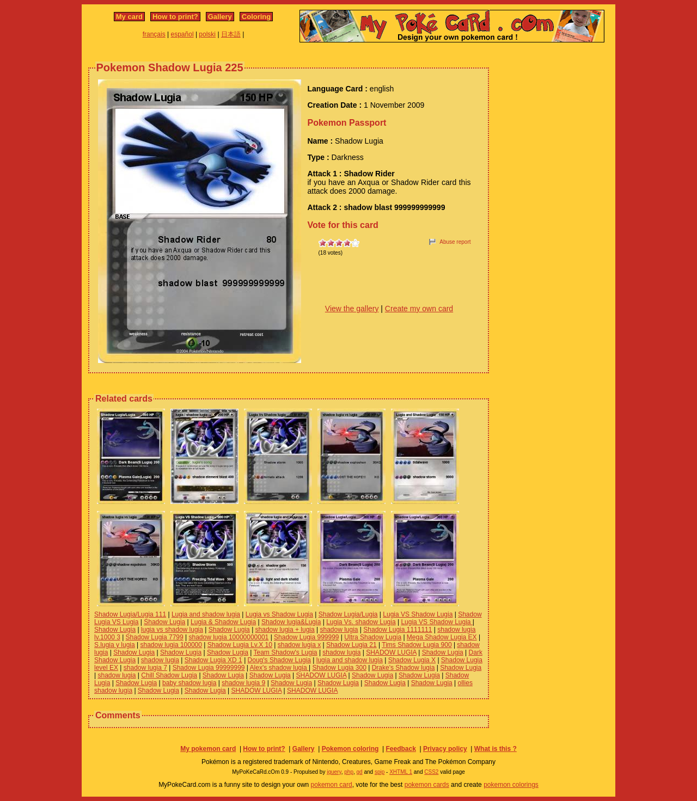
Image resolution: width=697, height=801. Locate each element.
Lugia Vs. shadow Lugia (360, 622)
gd (360, 772)
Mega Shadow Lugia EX (442, 637)
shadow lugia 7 (145, 667)
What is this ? (495, 749)
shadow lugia (339, 629)
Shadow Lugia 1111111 (397, 629)
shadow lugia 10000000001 (229, 637)
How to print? (175, 17)
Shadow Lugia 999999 (306, 637)
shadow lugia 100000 (171, 645)
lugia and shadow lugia (349, 660)
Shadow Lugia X (412, 660)
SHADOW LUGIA (391, 652)
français (154, 34)
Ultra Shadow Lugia (372, 637)
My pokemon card (208, 749)
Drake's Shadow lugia (403, 667)
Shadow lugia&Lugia (291, 622)
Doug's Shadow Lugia (279, 660)
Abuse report (454, 242)
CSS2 (431, 772)
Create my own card (419, 308)
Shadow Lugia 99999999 (209, 667)
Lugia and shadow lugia (206, 614)
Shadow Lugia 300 (339, 667)
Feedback (400, 749)
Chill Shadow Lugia (169, 675)
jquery (334, 772)
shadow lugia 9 (243, 683)
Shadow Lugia (164, 622)
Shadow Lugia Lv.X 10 (239, 645)
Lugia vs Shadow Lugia (279, 614)
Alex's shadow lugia (279, 667)
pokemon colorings (511, 784)
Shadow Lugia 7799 (155, 637)
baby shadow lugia (189, 683)
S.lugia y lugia (114, 645)
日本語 (231, 34)
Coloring (256, 17)
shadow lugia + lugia (285, 629)
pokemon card (331, 784)
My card (129, 17)
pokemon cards (427, 784)
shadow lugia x (299, 645)
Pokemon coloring (350, 749)
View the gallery (352, 308)
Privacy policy (445, 749)
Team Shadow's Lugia (285, 652)
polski (207, 34)
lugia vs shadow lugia (172, 629)
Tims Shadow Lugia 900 (416, 645)
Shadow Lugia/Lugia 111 (130, 614)
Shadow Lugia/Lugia (348, 614)
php (348, 772)
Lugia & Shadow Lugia (223, 622)
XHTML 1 (400, 772)
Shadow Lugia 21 (351, 645)
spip (379, 772)
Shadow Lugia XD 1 (213, 660)
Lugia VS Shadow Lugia (418, 614)
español (182, 34)
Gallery (220, 17)
